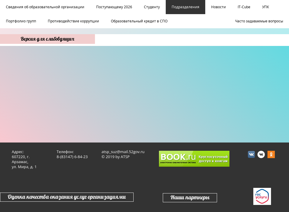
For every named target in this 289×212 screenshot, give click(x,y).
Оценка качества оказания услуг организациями (67, 197)
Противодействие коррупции (73, 21)
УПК (265, 7)
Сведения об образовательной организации (45, 7)
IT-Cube (244, 7)
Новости (218, 7)
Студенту (152, 7)
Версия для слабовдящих (47, 39)
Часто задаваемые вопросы (259, 21)
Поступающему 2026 (114, 7)
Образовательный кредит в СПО (139, 21)
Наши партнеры (189, 198)
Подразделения (185, 7)
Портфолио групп (21, 21)
